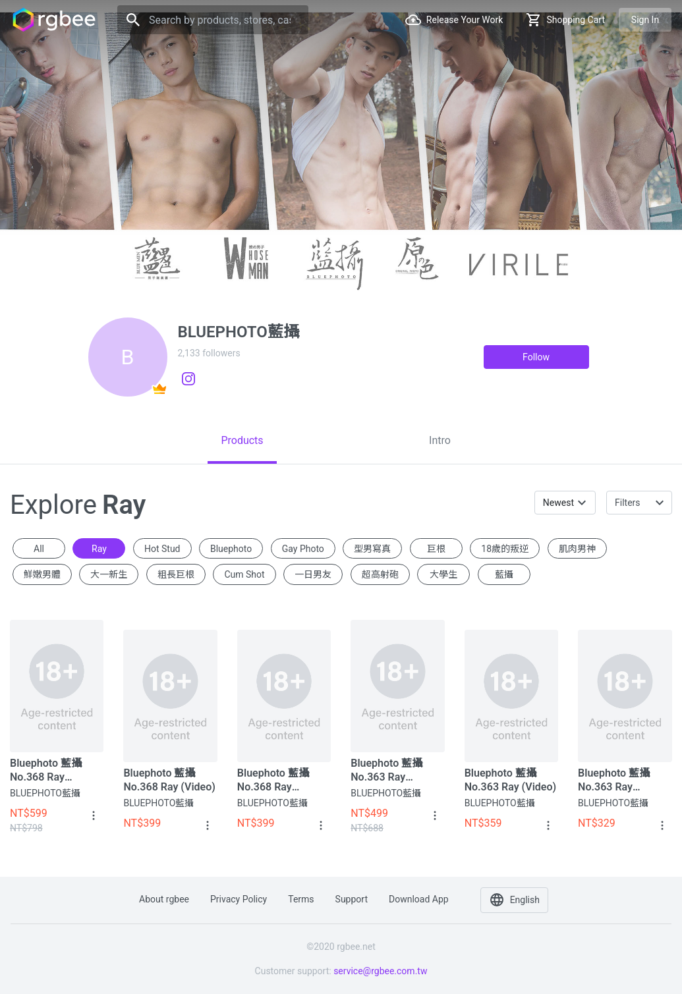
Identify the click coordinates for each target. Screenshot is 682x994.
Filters (627, 502)
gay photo (303, 548)
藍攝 (504, 574)
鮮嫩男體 (42, 574)
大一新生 (108, 574)
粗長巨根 (175, 574)
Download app (419, 899)
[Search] (212, 19)
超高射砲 (380, 574)
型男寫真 (372, 548)
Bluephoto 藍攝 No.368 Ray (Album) (273, 780)
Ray (99, 548)
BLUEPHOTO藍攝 (45, 793)
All (39, 548)
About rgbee (164, 899)
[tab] (242, 441)
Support (351, 899)
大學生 (443, 574)
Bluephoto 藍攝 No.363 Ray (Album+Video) (386, 770)
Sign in (645, 19)
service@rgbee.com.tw (380, 971)
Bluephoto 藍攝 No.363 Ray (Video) (510, 780)
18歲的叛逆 (504, 548)
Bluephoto (231, 548)
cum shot (244, 574)
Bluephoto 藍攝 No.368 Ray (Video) (169, 780)
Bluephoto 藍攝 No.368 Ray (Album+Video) (46, 770)
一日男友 (313, 574)
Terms (301, 899)
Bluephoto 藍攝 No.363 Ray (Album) (614, 780)
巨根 (436, 548)
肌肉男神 (577, 548)
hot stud (162, 548)
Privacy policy (238, 899)
